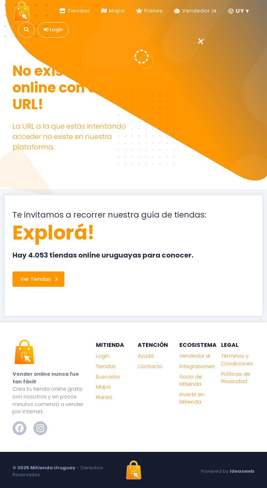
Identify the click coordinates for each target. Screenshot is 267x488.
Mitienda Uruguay (52, 467)
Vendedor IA (198, 10)
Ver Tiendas (39, 279)
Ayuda (146, 355)
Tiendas (78, 10)
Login (102, 355)
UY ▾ (238, 11)
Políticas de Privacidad (235, 378)
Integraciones (197, 366)
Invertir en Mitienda (191, 398)
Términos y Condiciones (237, 359)
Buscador (108, 376)
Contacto (150, 366)
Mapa (116, 10)
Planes (153, 10)
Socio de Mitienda (190, 380)
